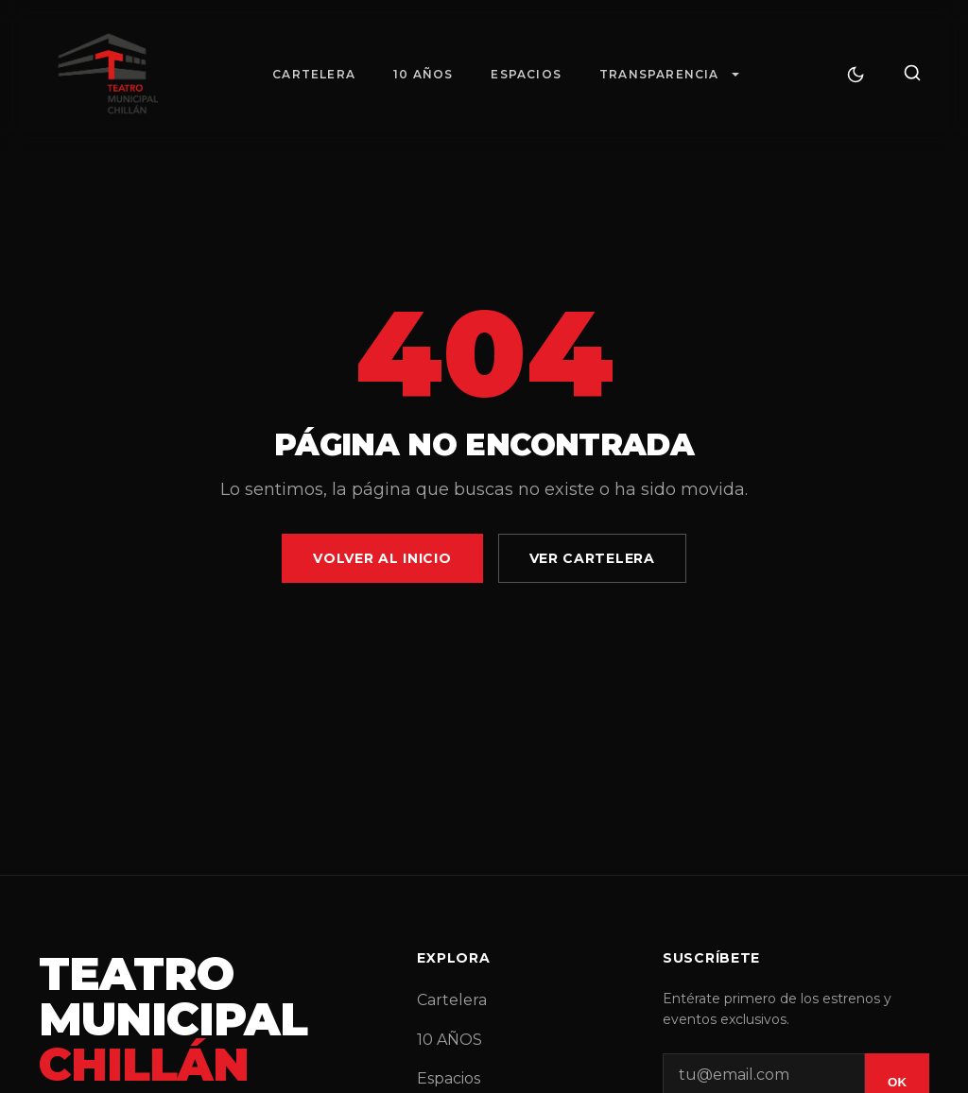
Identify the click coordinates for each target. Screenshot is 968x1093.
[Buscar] (912, 74)
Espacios (526, 74)
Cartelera (313, 74)
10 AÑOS (423, 74)
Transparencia (659, 74)
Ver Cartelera (592, 558)
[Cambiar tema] (855, 75)
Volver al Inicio (382, 558)
